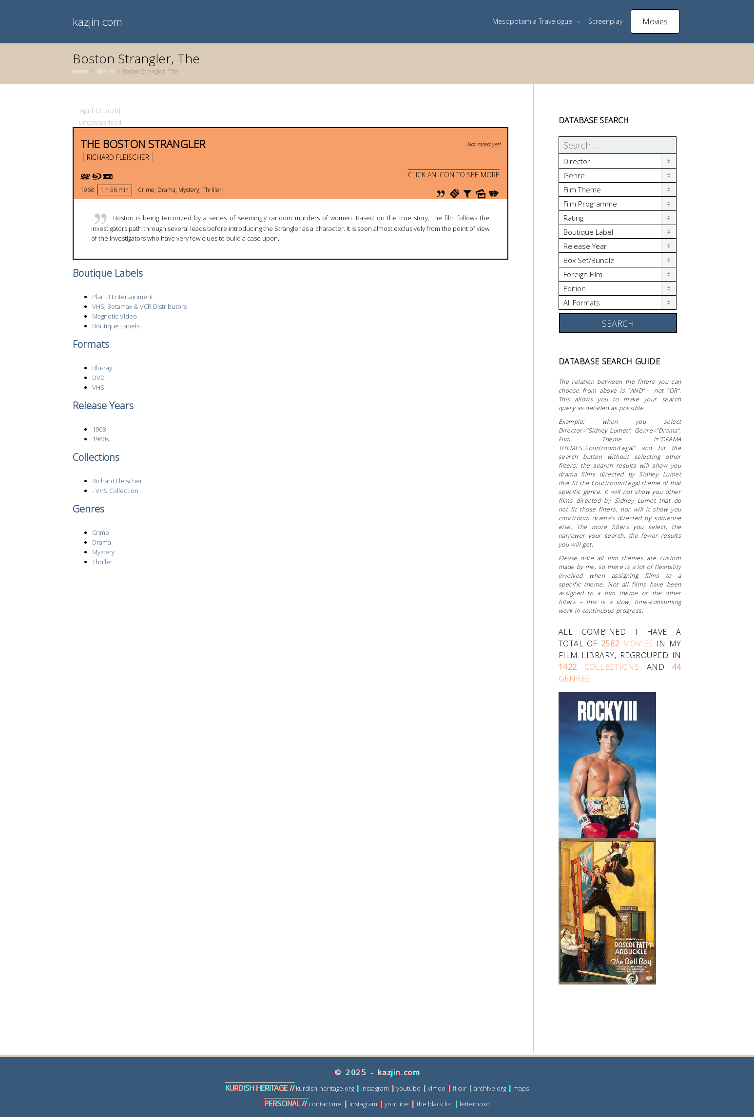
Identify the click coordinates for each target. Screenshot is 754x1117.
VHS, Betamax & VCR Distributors (139, 306)
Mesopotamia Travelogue (533, 21)
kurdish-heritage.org (325, 1088)
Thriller (212, 190)
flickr (459, 1088)
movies (627, 643)
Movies (655, 21)
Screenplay (605, 21)
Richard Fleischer (118, 157)
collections (599, 667)
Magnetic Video (114, 316)
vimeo (436, 1088)
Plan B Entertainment (122, 296)
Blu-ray (102, 367)
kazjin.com (97, 21)
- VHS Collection (115, 490)
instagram (375, 1088)
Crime (146, 190)
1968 (87, 190)
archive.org (490, 1088)
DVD (98, 377)
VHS (98, 387)
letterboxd (475, 1103)
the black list (434, 1103)
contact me (325, 1103)
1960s (100, 439)
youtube (408, 1088)
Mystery (188, 190)
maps (521, 1088)
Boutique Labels (115, 326)
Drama (166, 190)
